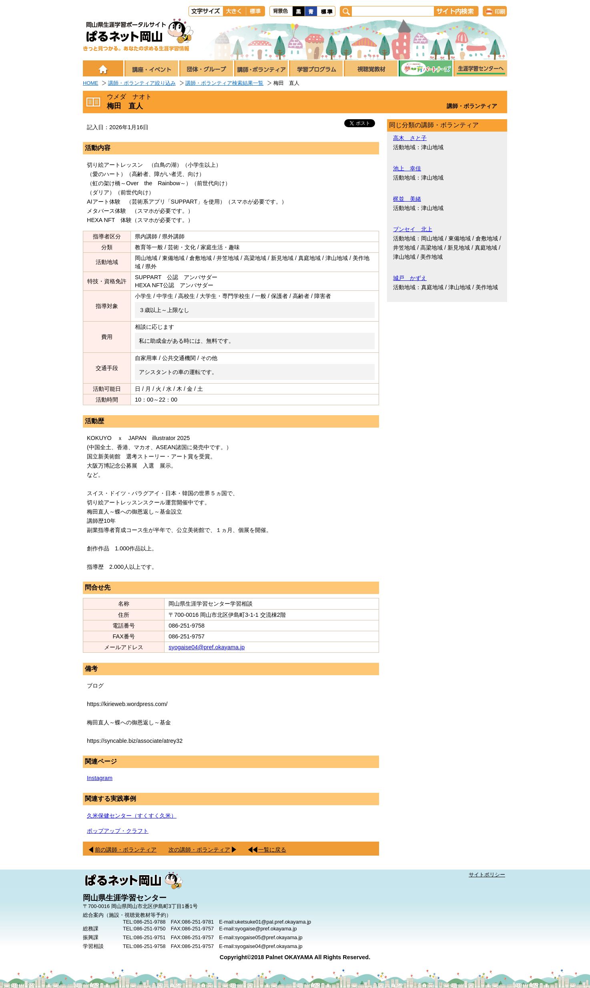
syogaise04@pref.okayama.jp (207, 647)
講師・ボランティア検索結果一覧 (224, 83)
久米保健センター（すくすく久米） (132, 815)
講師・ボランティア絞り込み (142, 83)
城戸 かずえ (410, 278)
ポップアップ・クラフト (118, 831)
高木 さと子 (410, 138)
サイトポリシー (487, 875)
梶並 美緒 (407, 199)
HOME (90, 83)
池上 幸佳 (407, 168)
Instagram (99, 778)
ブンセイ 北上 (412, 229)
